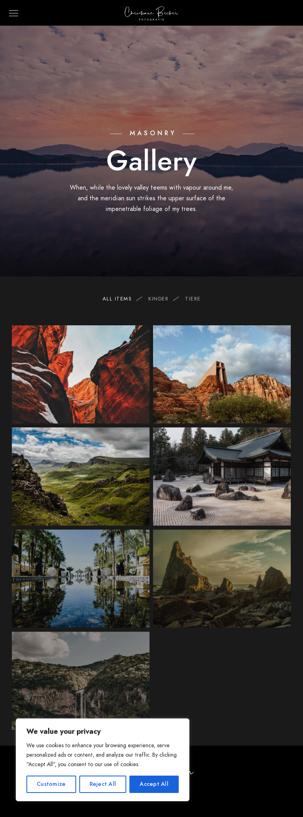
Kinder (162, 298)
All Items (121, 298)
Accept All (154, 784)
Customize (51, 784)
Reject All (103, 784)
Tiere (193, 298)
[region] (102, 759)
